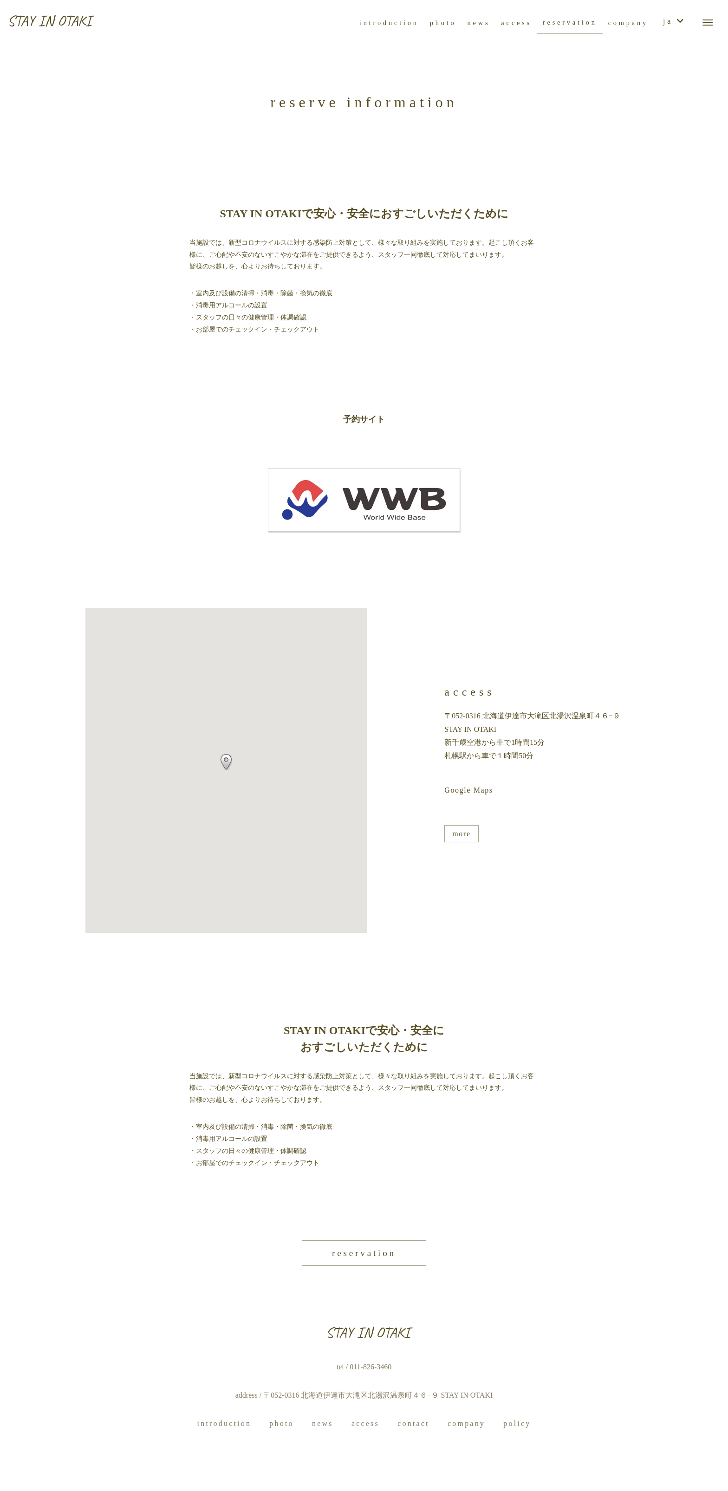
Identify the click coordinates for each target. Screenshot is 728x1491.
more (461, 834)
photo (281, 1423)
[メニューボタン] (707, 22)
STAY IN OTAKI (49, 20)
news (322, 1423)
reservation (364, 1253)
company (466, 1423)
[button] (226, 762)
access (365, 1423)
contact (413, 1423)
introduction (224, 1423)
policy (517, 1423)
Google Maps (468, 790)
